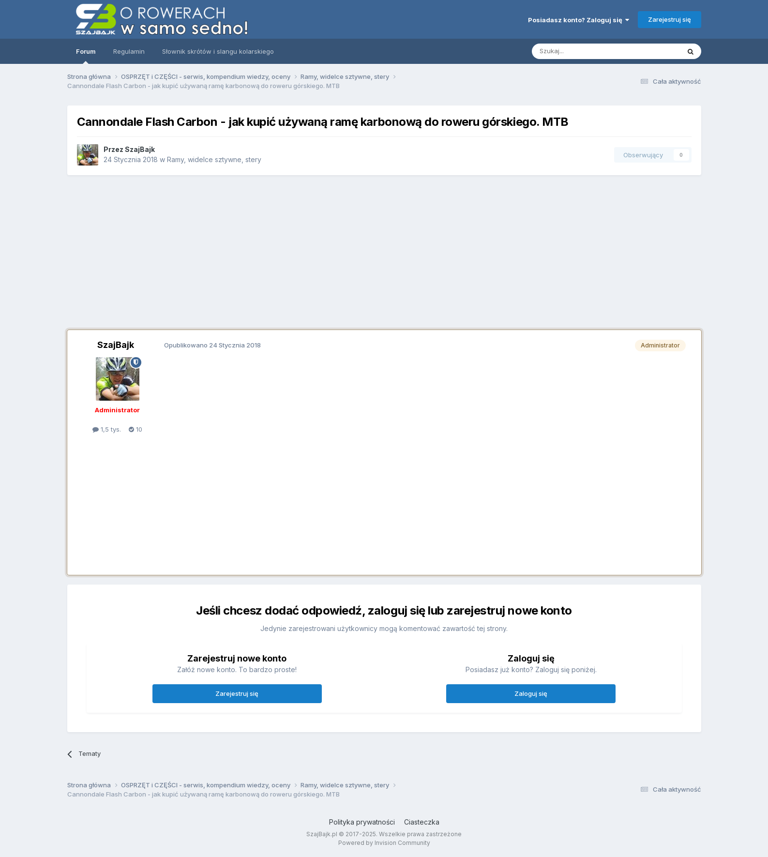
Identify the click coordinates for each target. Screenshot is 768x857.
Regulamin (129, 51)
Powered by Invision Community (384, 842)
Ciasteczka (421, 822)
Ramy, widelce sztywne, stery (214, 159)
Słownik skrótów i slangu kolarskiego (218, 51)
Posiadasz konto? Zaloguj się (578, 20)
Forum (86, 55)
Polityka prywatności (362, 822)
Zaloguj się (530, 693)
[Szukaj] (582, 51)
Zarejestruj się (669, 19)
